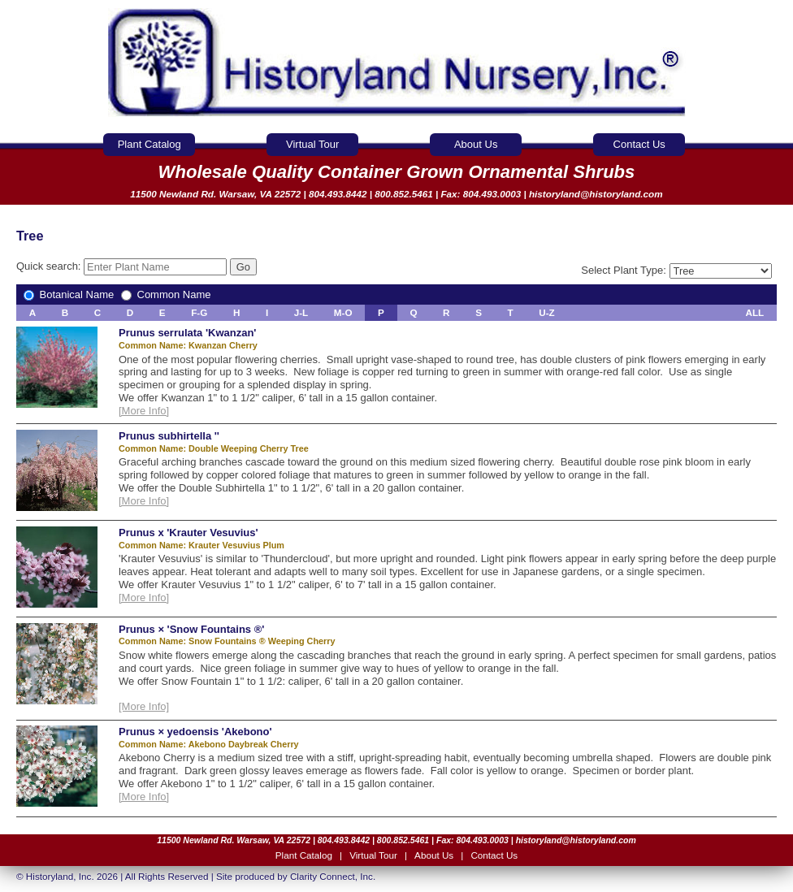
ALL (755, 312)
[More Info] (144, 411)
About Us (475, 144)
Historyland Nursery (397, 62)
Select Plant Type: (676, 270)
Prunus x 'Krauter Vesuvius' (188, 532)
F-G (199, 312)
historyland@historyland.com (596, 193)
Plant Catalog (149, 144)
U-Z (546, 312)
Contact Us (639, 144)
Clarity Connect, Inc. (332, 876)
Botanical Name (70, 294)
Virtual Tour (312, 144)
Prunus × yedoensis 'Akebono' (195, 731)
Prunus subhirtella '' (169, 436)
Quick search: (123, 266)
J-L (301, 312)
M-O (343, 312)
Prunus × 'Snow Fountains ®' (191, 629)
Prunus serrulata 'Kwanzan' (187, 333)
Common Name (166, 294)
